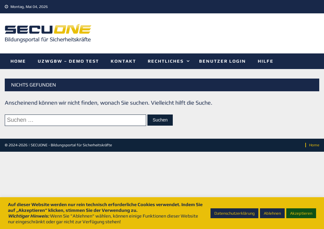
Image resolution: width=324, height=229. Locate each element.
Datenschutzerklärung (234, 213)
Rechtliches (166, 61)
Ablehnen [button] (272, 213)
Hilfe (266, 61)
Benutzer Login (222, 61)
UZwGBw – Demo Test (68, 61)
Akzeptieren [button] (301, 213)
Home (18, 61)
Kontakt (123, 61)
